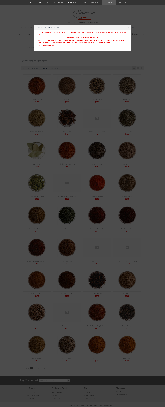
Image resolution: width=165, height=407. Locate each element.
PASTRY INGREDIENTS (91, 2)
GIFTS (31, 2)
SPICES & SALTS (109, 2)
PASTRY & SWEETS (73, 2)
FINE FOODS (122, 2)
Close (129, 28)
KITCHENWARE (58, 2)
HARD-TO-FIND (43, 2)
